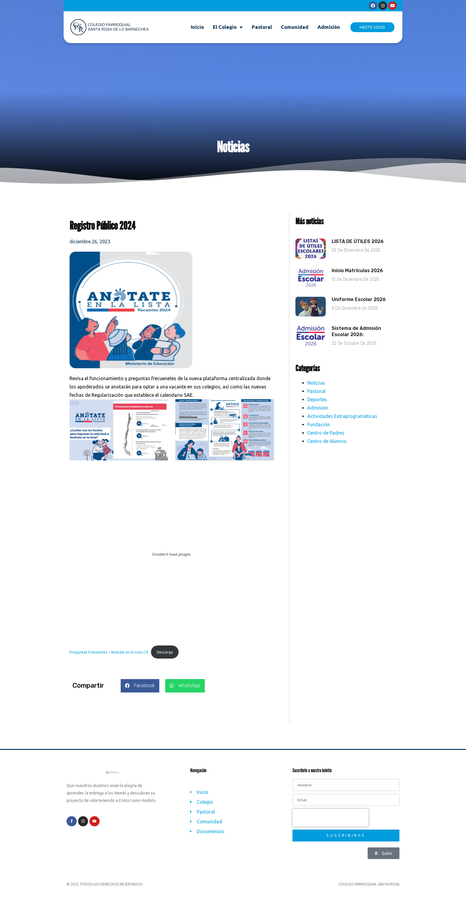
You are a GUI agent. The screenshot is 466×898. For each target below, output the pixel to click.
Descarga (165, 658)
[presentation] (330, 824)
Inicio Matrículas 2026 (357, 277)
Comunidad (294, 27)
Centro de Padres (325, 438)
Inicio (197, 27)
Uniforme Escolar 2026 (359, 305)
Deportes (317, 405)
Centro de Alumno (327, 447)
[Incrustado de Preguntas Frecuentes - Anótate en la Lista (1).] (172, 560)
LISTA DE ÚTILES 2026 (358, 247)
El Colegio (228, 27)
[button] (140, 692)
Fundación (318, 430)
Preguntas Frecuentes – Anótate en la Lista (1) (109, 658)
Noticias (316, 388)
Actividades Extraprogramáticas (342, 422)
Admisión (328, 27)
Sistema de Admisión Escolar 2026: (356, 338)
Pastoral (262, 27)
